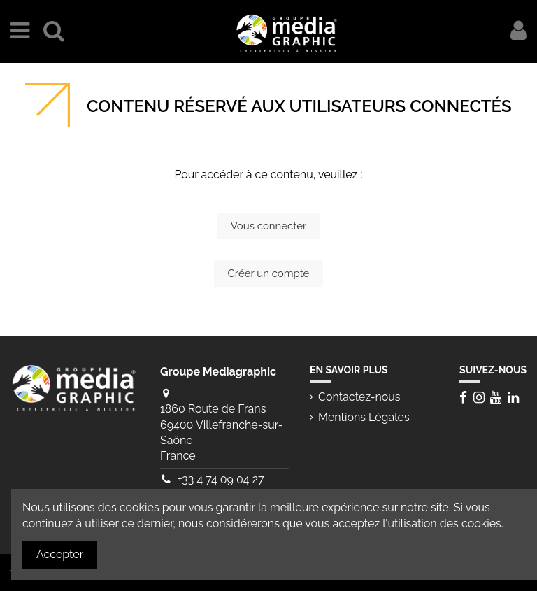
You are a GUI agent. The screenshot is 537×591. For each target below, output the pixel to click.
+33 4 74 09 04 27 (221, 479)
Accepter (59, 554)
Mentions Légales (364, 417)
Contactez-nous (359, 397)
